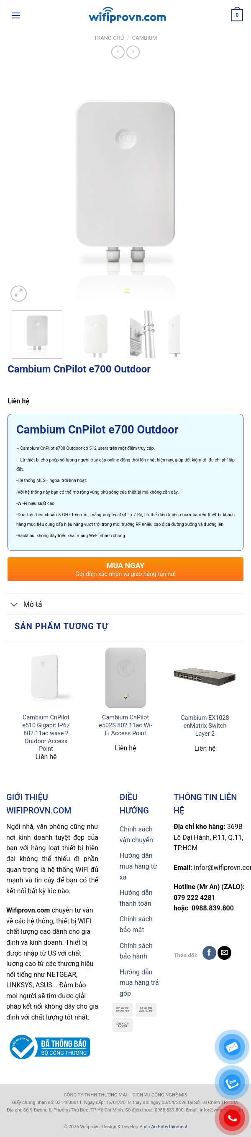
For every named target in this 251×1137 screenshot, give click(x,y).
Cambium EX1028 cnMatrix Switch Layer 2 (205, 725)
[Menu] (16, 15)
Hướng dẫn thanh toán (136, 898)
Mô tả (24, 605)
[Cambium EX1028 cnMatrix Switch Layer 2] (205, 677)
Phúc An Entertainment (163, 1126)
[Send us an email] (224, 953)
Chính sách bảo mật (136, 924)
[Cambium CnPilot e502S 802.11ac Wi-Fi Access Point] (125, 677)
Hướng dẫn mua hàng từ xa (138, 866)
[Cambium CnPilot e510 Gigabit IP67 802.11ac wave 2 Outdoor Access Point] (46, 677)
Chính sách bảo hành (136, 951)
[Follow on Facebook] (209, 953)
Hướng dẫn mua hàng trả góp (139, 982)
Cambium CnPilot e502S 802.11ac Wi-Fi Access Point (125, 725)
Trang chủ (109, 38)
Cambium (144, 38)
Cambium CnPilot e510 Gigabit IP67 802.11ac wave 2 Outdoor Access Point (46, 733)
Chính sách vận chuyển (136, 834)
